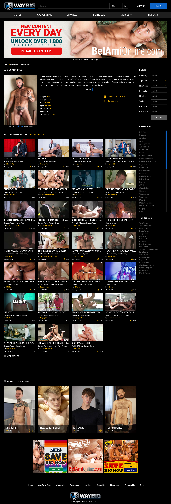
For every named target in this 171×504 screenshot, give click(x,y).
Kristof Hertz (144, 228)
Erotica (142, 211)
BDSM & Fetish (145, 155)
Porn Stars (14, 64)
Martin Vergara (145, 244)
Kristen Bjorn (112, 195)
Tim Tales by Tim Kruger (48, 256)
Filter (159, 117)
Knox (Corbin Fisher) (50, 428)
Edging (142, 208)
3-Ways (142, 135)
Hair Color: (144, 86)
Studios (87, 485)
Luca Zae (142, 241)
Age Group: (144, 81)
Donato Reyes (25, 64)
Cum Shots (143, 197)
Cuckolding (144, 194)
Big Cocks (143, 164)
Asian (141, 141)
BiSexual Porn (145, 167)
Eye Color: (143, 91)
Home (6, 64)
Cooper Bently (144, 257)
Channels (60, 485)
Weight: (142, 101)
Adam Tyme (143, 270)
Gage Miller (143, 260)
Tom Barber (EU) (115, 428)
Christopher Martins (147, 265)
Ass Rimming (144, 144)
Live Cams (114, 485)
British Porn (144, 179)
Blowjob (142, 173)
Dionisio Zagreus (145, 268)
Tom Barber (79, 428)
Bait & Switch (145, 149)
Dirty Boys (143, 200)
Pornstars (74, 485)
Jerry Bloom (143, 233)
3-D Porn (143, 132)
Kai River (142, 236)
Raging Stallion (79, 256)
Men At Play (10, 164)
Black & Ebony (145, 170)
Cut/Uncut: (144, 111)
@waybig (101, 485)
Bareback (143, 152)
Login (159, 6)
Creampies (143, 191)
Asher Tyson (144, 254)
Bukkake (143, 182)
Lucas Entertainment (47, 195)
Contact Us (130, 485)
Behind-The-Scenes (147, 161)
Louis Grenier (144, 262)
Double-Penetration (148, 205)
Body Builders (145, 176)
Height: (142, 96)
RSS (142, 485)
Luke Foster (143, 252)
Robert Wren (144, 239)
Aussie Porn (144, 146)
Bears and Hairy (146, 158)
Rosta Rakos (144, 231)
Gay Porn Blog (44, 485)
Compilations (144, 188)
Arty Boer (10, 428)
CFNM (142, 185)
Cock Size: (143, 106)
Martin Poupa (144, 273)
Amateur (143, 138)
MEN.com (77, 225)
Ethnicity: (143, 75)
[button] (115, 6)
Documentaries (146, 203)
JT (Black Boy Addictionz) (149, 249)
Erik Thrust (143, 247)
